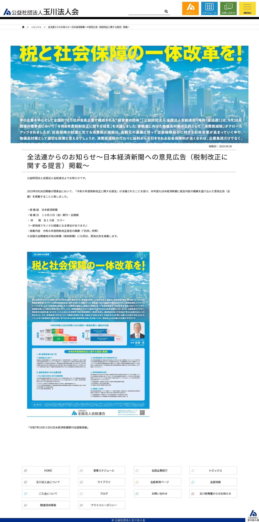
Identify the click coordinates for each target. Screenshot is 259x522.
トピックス (36, 27)
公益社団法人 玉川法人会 (40, 11)
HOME (23, 27)
